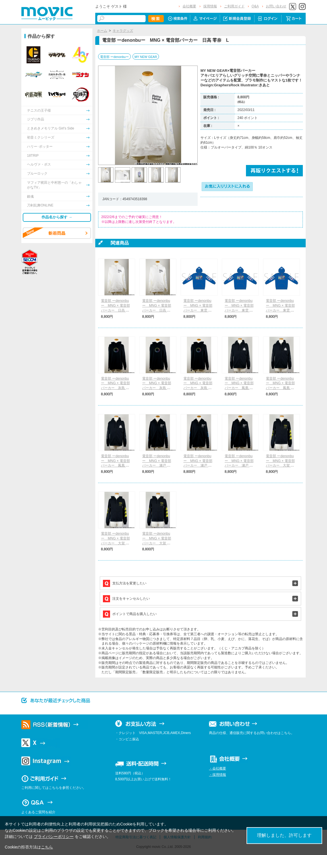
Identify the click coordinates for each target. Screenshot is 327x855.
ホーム (102, 31)
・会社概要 (217, 768)
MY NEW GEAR (145, 56)
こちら (47, 847)
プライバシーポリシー (54, 836)
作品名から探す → (57, 217)
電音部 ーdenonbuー (114, 56)
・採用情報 (217, 775)
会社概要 (189, 6)
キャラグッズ (123, 31)
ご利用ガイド (234, 6)
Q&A (255, 6)
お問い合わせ (276, 6)
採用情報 (210, 6)
